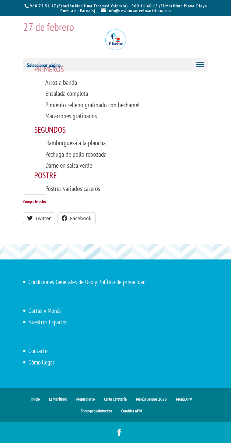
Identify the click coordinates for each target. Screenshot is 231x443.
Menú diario (85, 399)
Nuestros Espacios (47, 322)
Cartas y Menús (45, 311)
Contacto (38, 351)
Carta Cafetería (115, 399)
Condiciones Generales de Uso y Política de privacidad (87, 282)
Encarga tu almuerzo (96, 411)
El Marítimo (58, 399)
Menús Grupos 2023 (151, 399)
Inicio (35, 399)
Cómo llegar (41, 362)
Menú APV (184, 399)
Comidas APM (131, 411)
